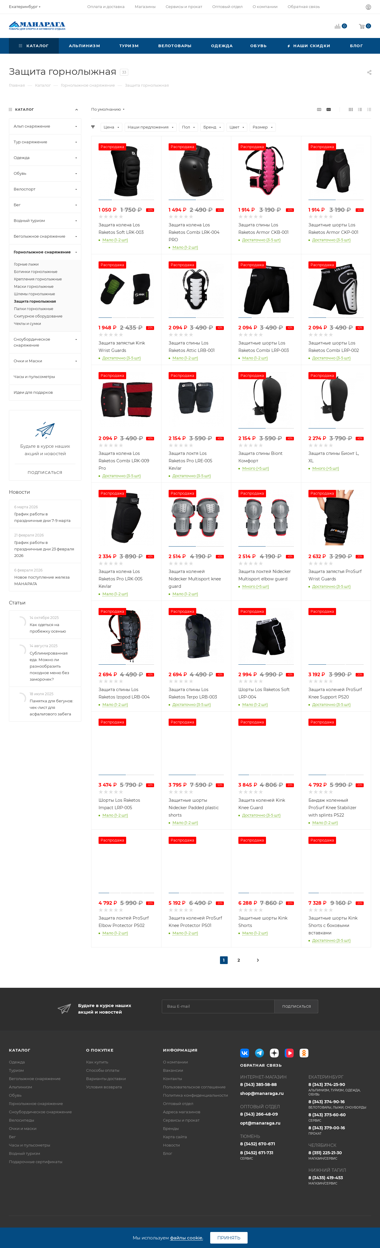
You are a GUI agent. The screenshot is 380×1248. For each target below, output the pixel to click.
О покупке (100, 1050)
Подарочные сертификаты (35, 1161)
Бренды (171, 1128)
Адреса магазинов (181, 1111)
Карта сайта (175, 1136)
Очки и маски (23, 1128)
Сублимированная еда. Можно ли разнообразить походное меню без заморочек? (49, 666)
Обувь (15, 1095)
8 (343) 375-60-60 (339, 1117)
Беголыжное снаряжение (35, 1078)
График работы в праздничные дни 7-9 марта (42, 517)
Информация (180, 1050)
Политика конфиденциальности (195, 1095)
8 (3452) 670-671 (257, 1144)
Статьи (17, 603)
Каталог (20, 1050)
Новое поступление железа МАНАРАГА (42, 580)
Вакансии (173, 1070)
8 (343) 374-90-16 (339, 1104)
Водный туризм (24, 1153)
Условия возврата (104, 1087)
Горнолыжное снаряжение (36, 1103)
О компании (175, 1062)
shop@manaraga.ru (262, 1093)
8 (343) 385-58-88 (258, 1084)
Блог (167, 1153)
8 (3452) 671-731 (271, 1155)
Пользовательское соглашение (194, 1087)
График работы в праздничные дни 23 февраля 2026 (44, 549)
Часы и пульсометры (29, 1145)
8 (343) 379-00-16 (339, 1130)
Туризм (16, 1070)
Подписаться (296, 1006)
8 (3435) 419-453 (339, 1180)
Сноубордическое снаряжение (40, 1111)
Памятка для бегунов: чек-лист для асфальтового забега (51, 707)
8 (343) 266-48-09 (259, 1114)
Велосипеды (21, 1120)
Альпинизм (20, 1087)
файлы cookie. (186, 1238)
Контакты (172, 1078)
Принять (228, 1238)
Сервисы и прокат (181, 1120)
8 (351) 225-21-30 (339, 1155)
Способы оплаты (102, 1070)
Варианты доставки (106, 1078)
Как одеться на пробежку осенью (48, 627)
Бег (12, 1136)
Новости (19, 492)
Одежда (17, 1062)
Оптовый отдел (178, 1103)
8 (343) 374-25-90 (339, 1089)
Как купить (97, 1062)
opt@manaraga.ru (260, 1123)
